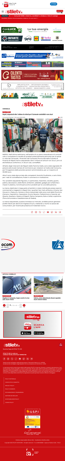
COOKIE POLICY (9, 402)
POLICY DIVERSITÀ (10, 389)
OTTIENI (53, 4)
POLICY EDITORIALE (10, 379)
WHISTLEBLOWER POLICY (12, 399)
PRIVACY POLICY (9, 385)
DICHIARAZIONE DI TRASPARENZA (14, 392)
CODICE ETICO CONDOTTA (12, 382)
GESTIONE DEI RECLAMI (11, 395)
